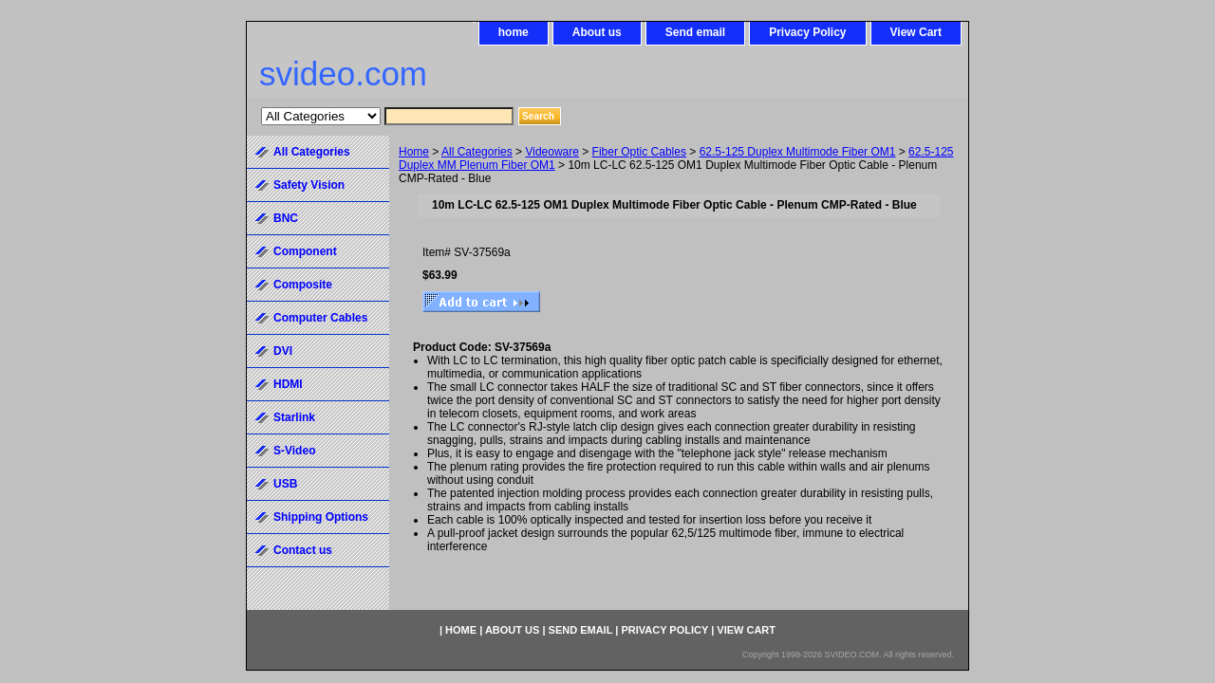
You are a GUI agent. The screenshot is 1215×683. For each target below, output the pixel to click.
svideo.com (343, 73)
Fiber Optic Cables (639, 151)
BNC (285, 218)
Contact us (302, 550)
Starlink (294, 417)
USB (285, 483)
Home (414, 151)
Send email (695, 32)
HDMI (288, 384)
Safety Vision (309, 185)
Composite (302, 284)
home (513, 32)
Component (305, 251)
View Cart (916, 32)
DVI (282, 351)
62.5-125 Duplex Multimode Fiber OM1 (798, 151)
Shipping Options (320, 517)
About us (597, 32)
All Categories (477, 151)
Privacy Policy (807, 32)
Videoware (551, 151)
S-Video (294, 450)
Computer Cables (320, 317)
